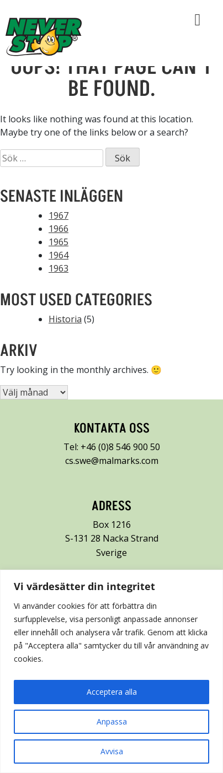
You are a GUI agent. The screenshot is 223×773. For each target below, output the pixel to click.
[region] (111, 671)
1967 (58, 215)
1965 (58, 242)
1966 (58, 229)
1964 (58, 255)
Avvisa (111, 751)
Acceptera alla (112, 691)
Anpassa (112, 721)
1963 (58, 268)
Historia (65, 319)
